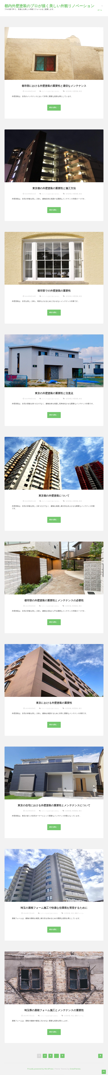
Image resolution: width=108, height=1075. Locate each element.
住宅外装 (69, 91)
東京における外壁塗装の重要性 (54, 702)
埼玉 (72, 913)
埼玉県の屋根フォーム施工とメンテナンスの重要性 (54, 1010)
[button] (102, 6)
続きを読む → (54, 109)
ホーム (100, 10)
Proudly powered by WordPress (40, 1069)
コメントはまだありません (50, 91)
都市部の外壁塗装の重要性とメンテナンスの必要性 (54, 600)
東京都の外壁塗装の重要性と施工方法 (54, 188)
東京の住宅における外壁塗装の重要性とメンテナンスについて (54, 805)
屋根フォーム (79, 913)
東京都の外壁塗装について (54, 495)
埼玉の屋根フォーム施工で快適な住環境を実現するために (54, 907)
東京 (80, 91)
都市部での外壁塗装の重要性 (54, 290)
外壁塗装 (75, 91)
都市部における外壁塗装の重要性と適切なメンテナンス (54, 85)
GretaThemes (75, 1069)
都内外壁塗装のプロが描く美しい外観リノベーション (49, 6)
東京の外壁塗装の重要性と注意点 (54, 393)
